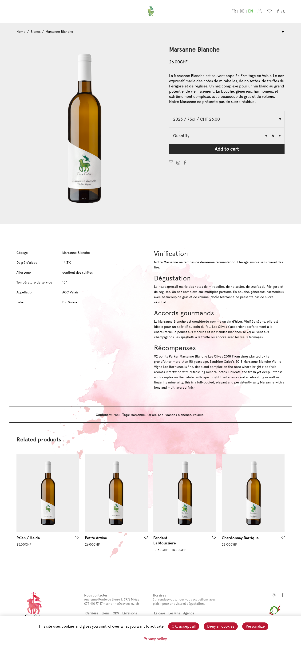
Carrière (91, 613)
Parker (151, 415)
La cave (159, 613)
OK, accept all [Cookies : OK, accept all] (184, 626)
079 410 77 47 (93, 603)
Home (20, 31)
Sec (160, 415)
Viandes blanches (178, 415)
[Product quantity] (273, 136)
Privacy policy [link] (155, 639)
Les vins (174, 613)
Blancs (35, 31)
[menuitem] (234, 12)
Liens (105, 613)
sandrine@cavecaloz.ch (122, 603)
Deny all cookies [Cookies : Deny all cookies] (220, 626)
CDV (116, 613)
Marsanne (138, 415)
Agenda (188, 613)
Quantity (181, 135)
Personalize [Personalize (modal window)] (255, 626)
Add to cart (227, 149)
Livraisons (129, 613)
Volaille (198, 415)
